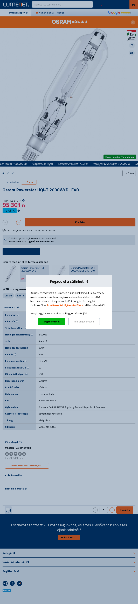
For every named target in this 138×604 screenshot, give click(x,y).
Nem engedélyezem (84, 321)
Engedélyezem (52, 321)
